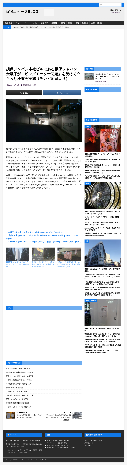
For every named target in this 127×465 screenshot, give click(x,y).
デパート (27, 23)
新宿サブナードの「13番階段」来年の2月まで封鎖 (102, 329)
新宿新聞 (87, 445)
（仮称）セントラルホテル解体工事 (19, 407)
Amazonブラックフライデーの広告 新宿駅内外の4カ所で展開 (102, 229)
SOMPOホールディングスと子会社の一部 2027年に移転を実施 (17, 264)
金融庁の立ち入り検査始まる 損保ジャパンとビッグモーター (35, 232)
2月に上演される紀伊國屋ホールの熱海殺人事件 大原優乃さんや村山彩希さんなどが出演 (103, 283)
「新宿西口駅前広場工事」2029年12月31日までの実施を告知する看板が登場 (103, 234)
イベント (18, 23)
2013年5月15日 (101, 81)
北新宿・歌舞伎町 (96, 23)
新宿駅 (70, 23)
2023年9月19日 (14, 85)
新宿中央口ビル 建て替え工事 (17, 399)
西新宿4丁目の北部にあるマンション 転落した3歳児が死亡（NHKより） (102, 166)
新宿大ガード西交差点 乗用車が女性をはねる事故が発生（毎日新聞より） (102, 171)
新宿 (77, 23)
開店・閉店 (8, 23)
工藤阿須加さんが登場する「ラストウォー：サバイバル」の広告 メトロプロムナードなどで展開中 (102, 276)
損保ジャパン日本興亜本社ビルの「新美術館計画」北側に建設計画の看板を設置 (68, 264)
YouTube (13, 435)
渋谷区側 (85, 23)
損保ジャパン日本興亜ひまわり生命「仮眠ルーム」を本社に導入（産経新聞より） (43, 264)
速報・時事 (44, 23)
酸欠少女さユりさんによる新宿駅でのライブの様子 (23, 440)
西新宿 (63, 23)
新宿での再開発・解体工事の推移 (18, 368)
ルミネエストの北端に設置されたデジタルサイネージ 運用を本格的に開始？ (102, 223)
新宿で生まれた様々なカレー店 (57, 445)
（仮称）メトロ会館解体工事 (16, 391)
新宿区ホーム (89, 443)
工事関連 (54, 23)
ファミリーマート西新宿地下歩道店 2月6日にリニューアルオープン (102, 160)
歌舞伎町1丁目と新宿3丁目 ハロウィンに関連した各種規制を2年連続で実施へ (102, 351)
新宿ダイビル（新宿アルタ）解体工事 (19, 376)
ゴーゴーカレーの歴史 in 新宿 (57, 443)
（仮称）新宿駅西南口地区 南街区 (19, 380)
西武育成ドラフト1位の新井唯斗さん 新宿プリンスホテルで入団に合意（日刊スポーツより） (103, 335)
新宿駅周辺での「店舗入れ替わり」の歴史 (61, 448)
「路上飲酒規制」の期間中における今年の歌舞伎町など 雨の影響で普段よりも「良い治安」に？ (102, 340)
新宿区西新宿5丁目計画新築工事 (17, 403)
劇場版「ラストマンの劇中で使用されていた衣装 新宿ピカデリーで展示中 (103, 288)
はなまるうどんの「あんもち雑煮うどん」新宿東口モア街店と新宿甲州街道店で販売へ (102, 294)
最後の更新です (116, 10)
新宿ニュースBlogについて (93, 440)
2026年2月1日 (116, 13)
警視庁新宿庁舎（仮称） (15, 388)
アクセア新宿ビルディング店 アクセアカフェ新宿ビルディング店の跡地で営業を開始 (102, 177)
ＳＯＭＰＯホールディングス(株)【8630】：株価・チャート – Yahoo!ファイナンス (44, 241)
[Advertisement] (63, 49)
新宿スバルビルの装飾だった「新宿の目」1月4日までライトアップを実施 (102, 212)
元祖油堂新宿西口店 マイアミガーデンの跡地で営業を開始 (102, 155)
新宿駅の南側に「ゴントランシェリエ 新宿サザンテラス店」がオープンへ (107, 76)
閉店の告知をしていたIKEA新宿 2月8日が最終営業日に (102, 270)
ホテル (35, 23)
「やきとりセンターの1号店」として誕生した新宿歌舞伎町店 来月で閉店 (103, 346)
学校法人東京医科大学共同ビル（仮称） (20, 372)
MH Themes (46, 460)
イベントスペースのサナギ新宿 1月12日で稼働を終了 (102, 218)
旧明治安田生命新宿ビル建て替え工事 (19, 395)
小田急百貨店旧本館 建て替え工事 (19, 384)
